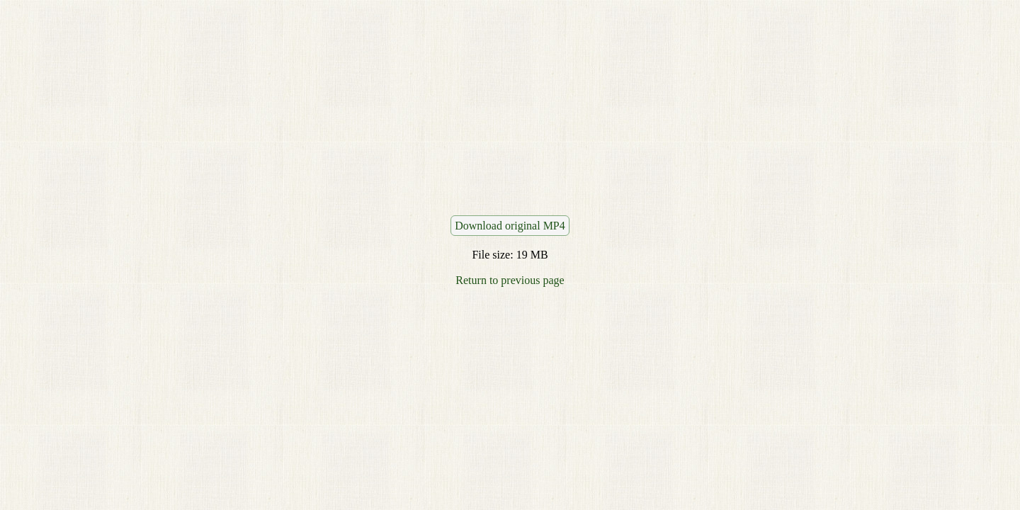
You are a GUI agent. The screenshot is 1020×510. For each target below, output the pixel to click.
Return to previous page (509, 280)
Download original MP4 (510, 226)
